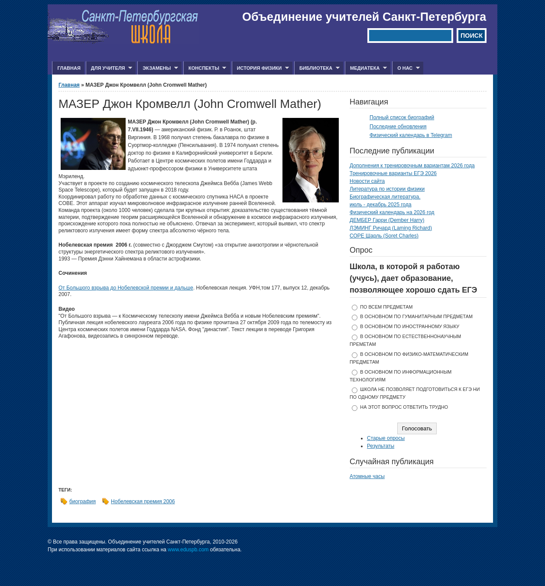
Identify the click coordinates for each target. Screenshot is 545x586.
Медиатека (366, 68)
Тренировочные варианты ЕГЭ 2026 (393, 173)
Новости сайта (367, 181)
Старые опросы (386, 438)
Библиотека (317, 68)
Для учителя (109, 68)
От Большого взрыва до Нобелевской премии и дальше (125, 288)
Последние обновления (398, 127)
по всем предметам (386, 306)
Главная (68, 68)
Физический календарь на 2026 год (392, 212)
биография (82, 501)
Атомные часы (367, 476)
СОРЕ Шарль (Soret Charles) (384, 236)
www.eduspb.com (188, 550)
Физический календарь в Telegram (411, 135)
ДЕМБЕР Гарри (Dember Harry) (387, 220)
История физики (260, 68)
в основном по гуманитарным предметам (416, 316)
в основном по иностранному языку (409, 326)
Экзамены (157, 68)
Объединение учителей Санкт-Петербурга (364, 16)
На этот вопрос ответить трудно (404, 407)
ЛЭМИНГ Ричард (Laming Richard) (391, 228)
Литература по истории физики (387, 189)
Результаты (380, 446)
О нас (406, 68)
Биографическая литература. (385, 197)
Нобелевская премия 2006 (143, 501)
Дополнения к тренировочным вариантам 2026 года (412, 166)
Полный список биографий (402, 117)
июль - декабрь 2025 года (381, 205)
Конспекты (204, 68)
